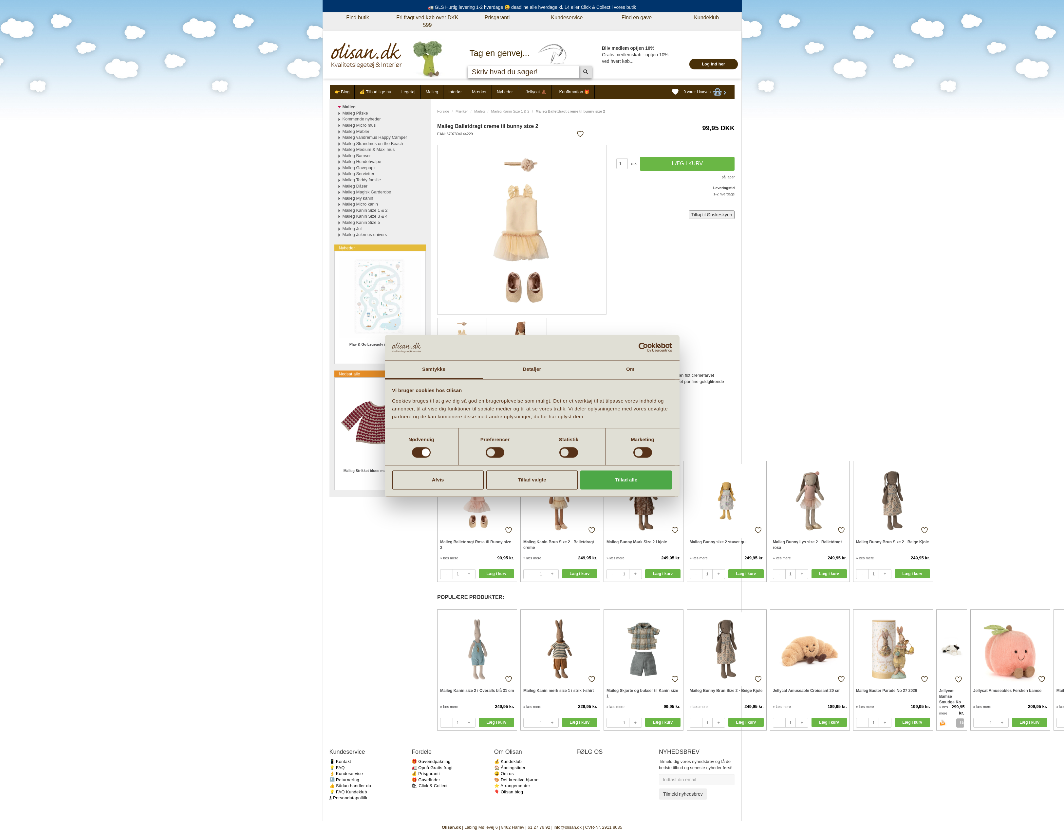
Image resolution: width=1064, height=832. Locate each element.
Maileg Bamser (357, 155)
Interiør (455, 91)
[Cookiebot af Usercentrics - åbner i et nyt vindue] (643, 348)
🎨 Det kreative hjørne (516, 779)
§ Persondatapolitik (348, 797)
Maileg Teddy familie (362, 179)
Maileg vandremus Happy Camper (375, 137)
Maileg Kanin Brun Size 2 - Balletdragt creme (558, 545)
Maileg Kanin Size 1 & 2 (510, 111)
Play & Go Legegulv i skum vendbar (380, 344)
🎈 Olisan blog (508, 791)
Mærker (479, 91)
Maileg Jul (352, 228)
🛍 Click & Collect (430, 785)
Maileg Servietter (359, 173)
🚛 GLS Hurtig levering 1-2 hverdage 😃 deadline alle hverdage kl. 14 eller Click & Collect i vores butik (532, 7)
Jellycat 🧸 (536, 91)
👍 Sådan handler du (350, 785)
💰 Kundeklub (508, 761)
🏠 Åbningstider (510, 767)
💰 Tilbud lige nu (375, 91)
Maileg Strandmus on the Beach (373, 143)
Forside (443, 111)
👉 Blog (342, 91)
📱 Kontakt (340, 761)
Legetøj (408, 91)
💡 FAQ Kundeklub (348, 791)
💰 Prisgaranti (426, 773)
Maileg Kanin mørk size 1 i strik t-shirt (558, 690)
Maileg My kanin (358, 198)
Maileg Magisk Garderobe (367, 192)
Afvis (438, 479)
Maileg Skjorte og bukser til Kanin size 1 (642, 693)
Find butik (357, 17)
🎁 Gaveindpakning (431, 761)
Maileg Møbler (356, 131)
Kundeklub (706, 17)
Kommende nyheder (362, 119)
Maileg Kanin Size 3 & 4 (365, 216)
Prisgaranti (497, 17)
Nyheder (505, 91)
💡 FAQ (337, 767)
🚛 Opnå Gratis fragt (432, 767)
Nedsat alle (349, 373)
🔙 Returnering (344, 779)
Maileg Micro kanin (360, 204)
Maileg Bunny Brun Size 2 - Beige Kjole (892, 542)
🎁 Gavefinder (426, 779)
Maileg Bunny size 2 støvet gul (718, 542)
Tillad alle (626, 479)
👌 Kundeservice (346, 773)
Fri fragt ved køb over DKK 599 (427, 21)
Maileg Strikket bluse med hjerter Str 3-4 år (380, 471)
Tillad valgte (532, 479)
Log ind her (713, 64)
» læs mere (449, 558)
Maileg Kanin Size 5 (361, 222)
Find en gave (637, 17)
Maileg (432, 91)
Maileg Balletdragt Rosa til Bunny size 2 (475, 545)
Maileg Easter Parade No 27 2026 (886, 690)
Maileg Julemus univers (365, 234)
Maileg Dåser (355, 186)
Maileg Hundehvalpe (362, 161)
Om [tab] (630, 369)
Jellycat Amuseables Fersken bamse (1007, 690)
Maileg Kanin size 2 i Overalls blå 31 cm (477, 690)
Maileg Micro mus (359, 125)
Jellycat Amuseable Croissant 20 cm (807, 690)
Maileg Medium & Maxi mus (369, 149)
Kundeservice (567, 17)
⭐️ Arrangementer (512, 785)
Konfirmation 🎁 (574, 91)
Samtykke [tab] (433, 369)
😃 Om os (504, 773)
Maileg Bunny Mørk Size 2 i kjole (637, 542)
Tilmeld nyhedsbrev (683, 794)
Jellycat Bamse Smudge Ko (950, 696)
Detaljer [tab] (532, 369)
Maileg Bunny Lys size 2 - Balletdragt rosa (807, 545)
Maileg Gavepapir (359, 167)
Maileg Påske (355, 113)
